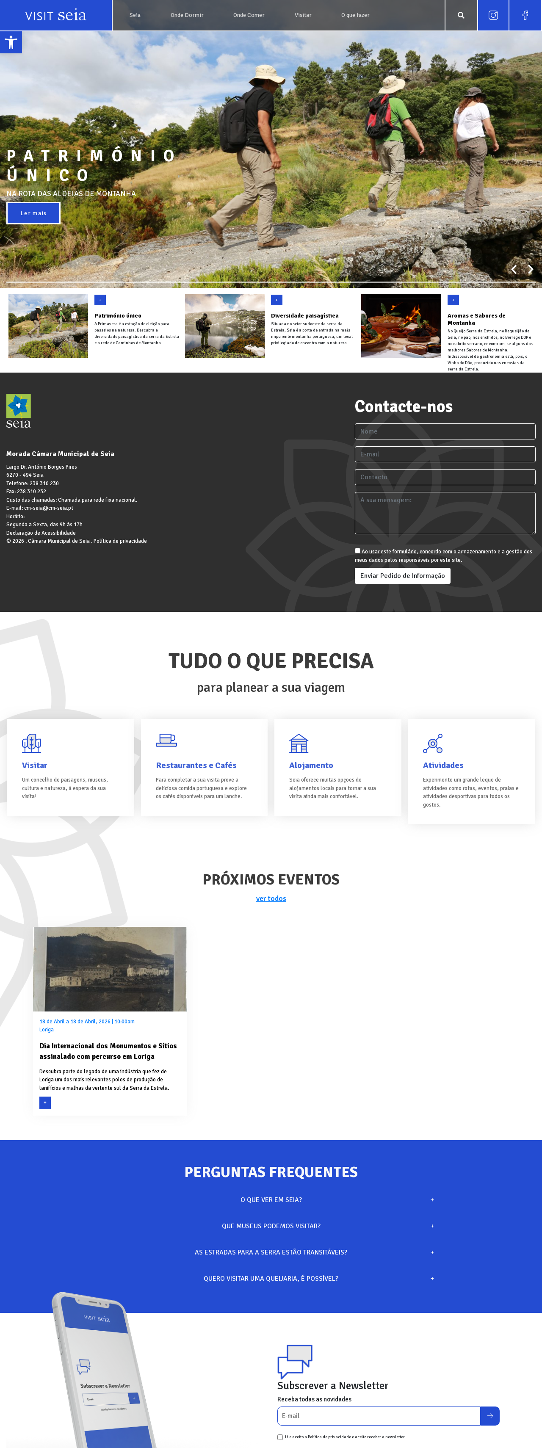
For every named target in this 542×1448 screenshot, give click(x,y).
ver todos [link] (271, 898)
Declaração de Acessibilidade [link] (41, 533)
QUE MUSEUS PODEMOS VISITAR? (327, 1226)
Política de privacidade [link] (120, 541)
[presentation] (514, 269)
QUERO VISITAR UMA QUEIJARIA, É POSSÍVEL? (318, 1279)
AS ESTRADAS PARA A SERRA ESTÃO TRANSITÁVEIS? (313, 1252)
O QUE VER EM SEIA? (336, 1200)
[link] (11, 42)
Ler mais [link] (33, 213)
